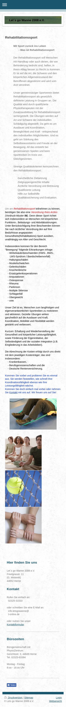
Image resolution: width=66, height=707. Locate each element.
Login (59, 697)
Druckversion (13, 697)
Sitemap (28, 697)
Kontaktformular (15, 624)
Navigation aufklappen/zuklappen (33, 4)
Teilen (11, 685)
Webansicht (55, 701)
